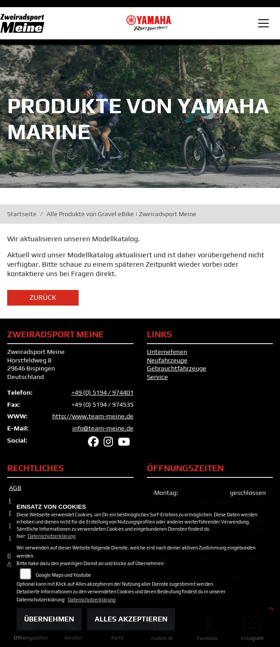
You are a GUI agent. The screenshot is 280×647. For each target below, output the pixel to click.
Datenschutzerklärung (51, 536)
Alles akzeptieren (131, 619)
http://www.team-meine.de (93, 416)
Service (157, 376)
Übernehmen (49, 619)
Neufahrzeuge (167, 360)
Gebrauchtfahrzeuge (176, 368)
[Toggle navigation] (263, 23)
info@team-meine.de (103, 428)
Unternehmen (167, 351)
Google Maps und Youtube (63, 575)
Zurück (42, 297)
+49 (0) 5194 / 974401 (102, 392)
